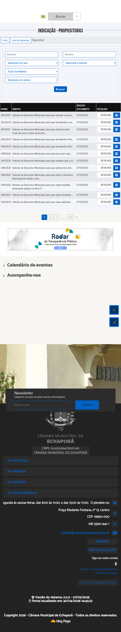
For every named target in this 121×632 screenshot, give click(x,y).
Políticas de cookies (107, 572)
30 (70, 217)
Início (5, 40)
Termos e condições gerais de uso (99, 569)
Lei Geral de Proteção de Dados (97, 582)
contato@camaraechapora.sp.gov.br (85, 533)
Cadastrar (87, 404)
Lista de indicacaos (20, 40)
